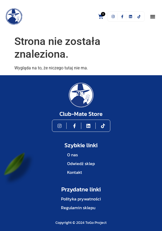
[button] (153, 16)
